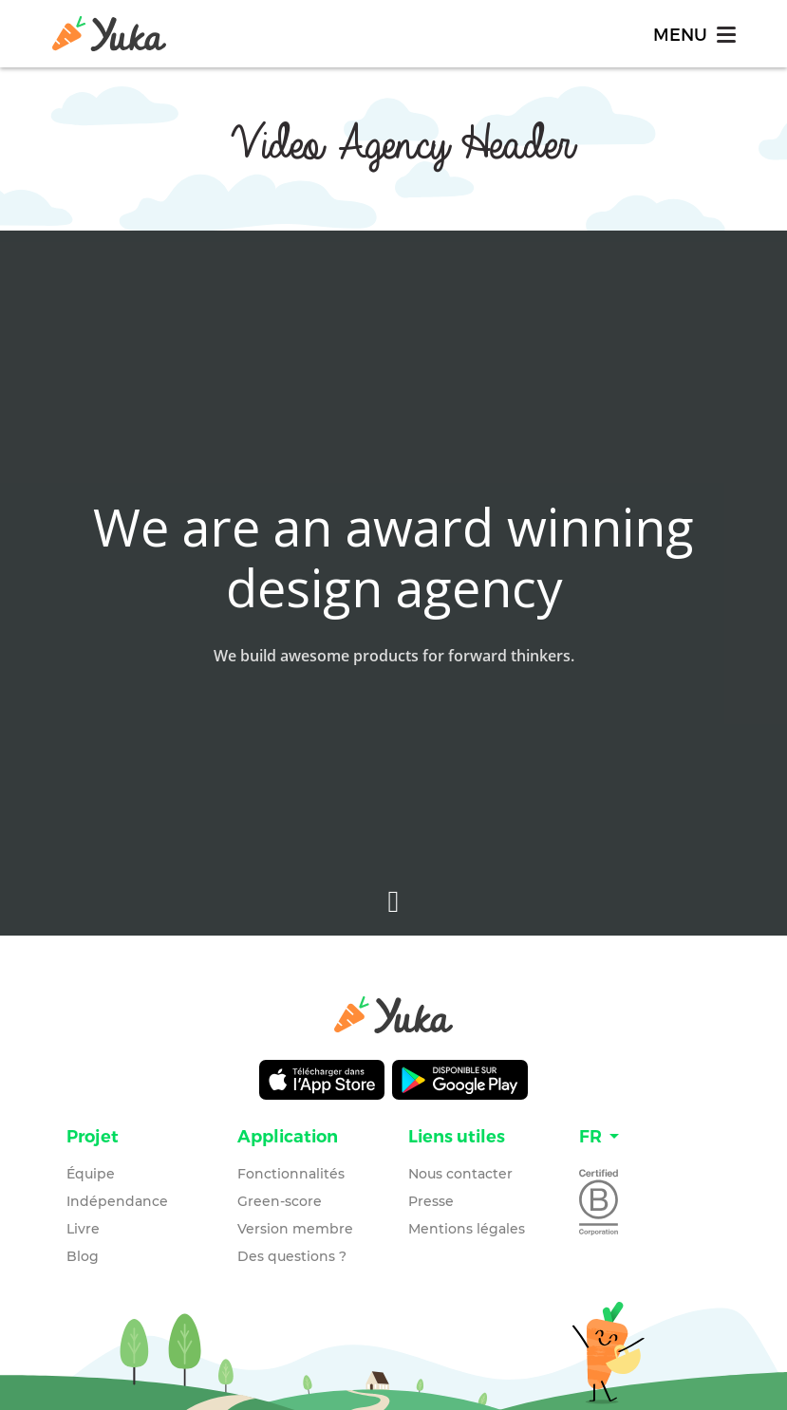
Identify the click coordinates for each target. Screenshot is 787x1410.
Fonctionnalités (291, 1173)
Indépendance (117, 1201)
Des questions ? (292, 1256)
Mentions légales (466, 1228)
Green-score (279, 1201)
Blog (82, 1256)
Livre (83, 1228)
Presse (431, 1201)
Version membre (295, 1228)
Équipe (90, 1173)
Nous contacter (460, 1173)
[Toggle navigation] (693, 34)
